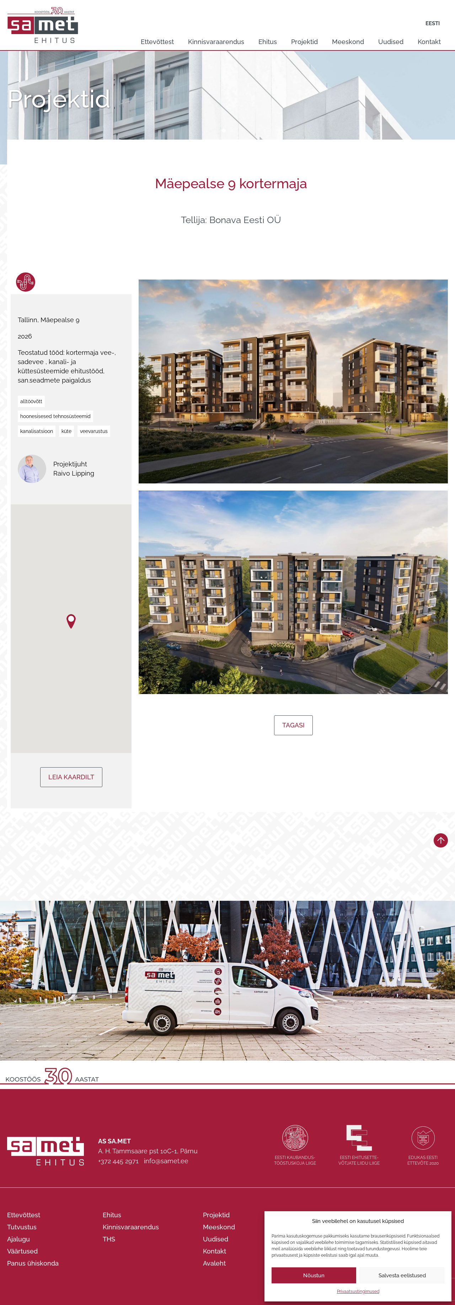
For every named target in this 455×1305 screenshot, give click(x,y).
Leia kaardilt (71, 777)
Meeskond (348, 41)
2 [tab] (231, 130)
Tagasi (293, 725)
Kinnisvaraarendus (216, 41)
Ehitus (267, 41)
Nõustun (314, 1275)
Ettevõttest (157, 41)
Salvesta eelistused (402, 1275)
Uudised (390, 41)
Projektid (304, 41)
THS (109, 1239)
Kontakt (429, 41)
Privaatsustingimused (358, 1291)
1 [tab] (223, 130)
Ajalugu (18, 1239)
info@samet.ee (166, 1161)
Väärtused (22, 1251)
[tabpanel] (227, 107)
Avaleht (214, 1263)
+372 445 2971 (118, 1161)
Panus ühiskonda (33, 1263)
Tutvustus (22, 1227)
